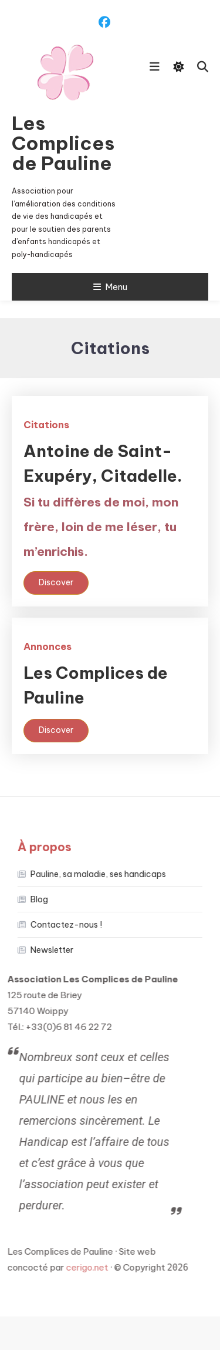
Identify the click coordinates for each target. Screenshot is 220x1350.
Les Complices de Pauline (63, 143)
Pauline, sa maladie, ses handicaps (89, 874)
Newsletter (43, 950)
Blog (30, 899)
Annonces (47, 646)
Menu (110, 286)
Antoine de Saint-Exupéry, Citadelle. (102, 500)
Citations (46, 425)
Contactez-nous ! (57, 924)
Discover (56, 582)
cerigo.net (71, 1267)
